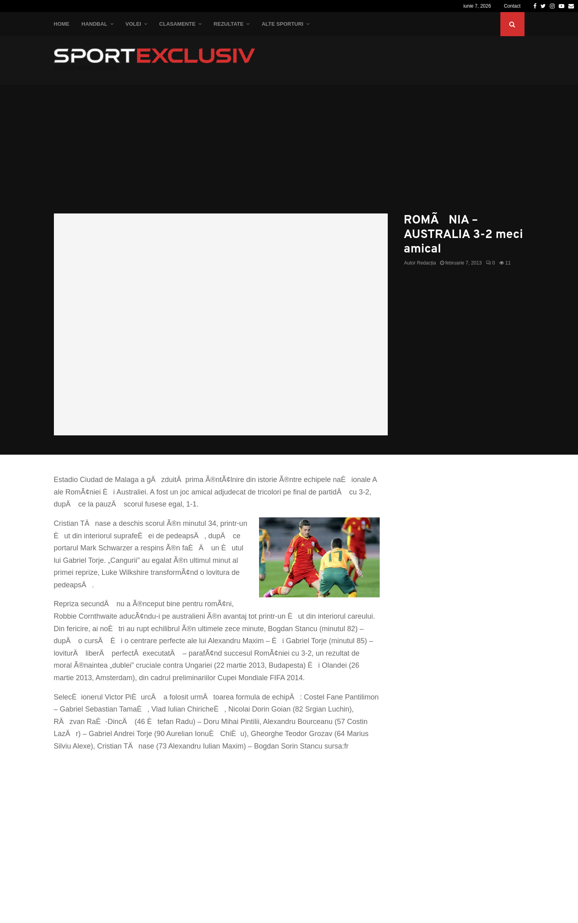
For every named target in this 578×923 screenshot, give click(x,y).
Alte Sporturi (282, 24)
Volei (133, 24)
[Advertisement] (289, 153)
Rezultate (228, 24)
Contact (512, 6)
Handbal (94, 24)
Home (62, 24)
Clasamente (177, 24)
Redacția (426, 263)
